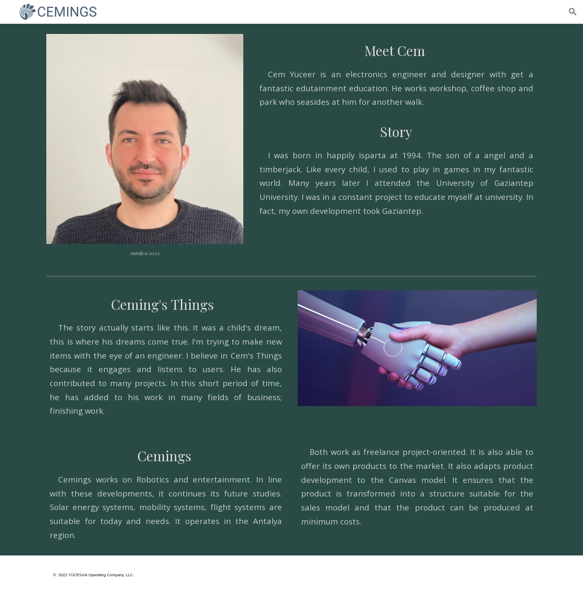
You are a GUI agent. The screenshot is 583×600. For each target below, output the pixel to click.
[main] (144, 253)
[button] (573, 12)
